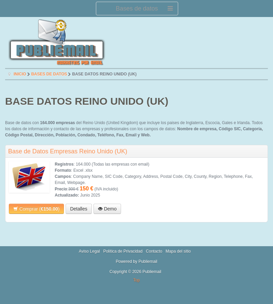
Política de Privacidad (122, 251)
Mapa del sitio (178, 251)
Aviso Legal (89, 251)
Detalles (78, 209)
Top (136, 280)
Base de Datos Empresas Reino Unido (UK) (67, 151)
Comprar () (36, 209)
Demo (107, 209)
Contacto (154, 251)
